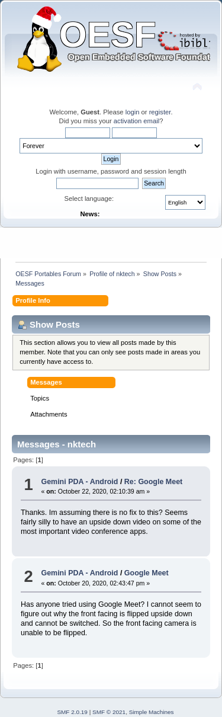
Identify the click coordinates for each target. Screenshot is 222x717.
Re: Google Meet (153, 482)
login (133, 112)
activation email (136, 120)
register (160, 112)
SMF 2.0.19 (72, 712)
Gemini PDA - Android (79, 482)
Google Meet (146, 573)
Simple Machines (151, 712)
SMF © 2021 (109, 712)
